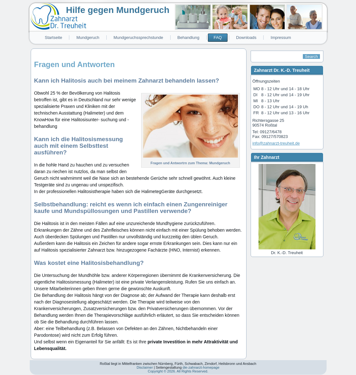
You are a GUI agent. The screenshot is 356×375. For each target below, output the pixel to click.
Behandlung (188, 37)
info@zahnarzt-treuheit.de (276, 143)
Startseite (53, 37)
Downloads (246, 37)
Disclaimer (145, 367)
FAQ (218, 37)
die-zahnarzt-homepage (201, 367)
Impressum (281, 37)
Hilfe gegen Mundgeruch (118, 10)
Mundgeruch (87, 37)
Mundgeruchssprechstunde (138, 37)
